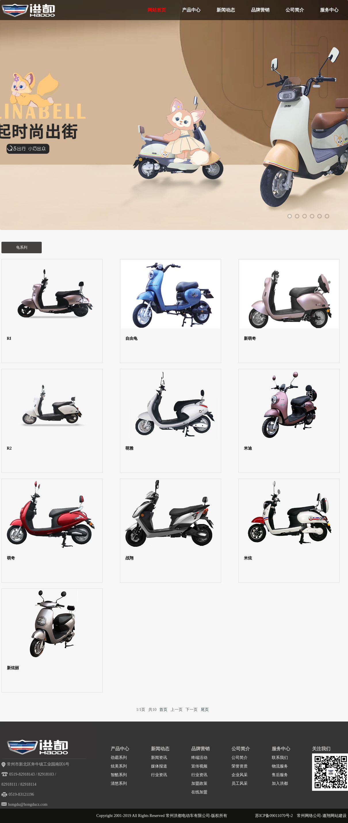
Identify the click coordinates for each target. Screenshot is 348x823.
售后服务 (280, 775)
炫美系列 (119, 766)
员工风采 (240, 783)
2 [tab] (297, 216)
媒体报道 (159, 766)
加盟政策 (199, 783)
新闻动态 (226, 9)
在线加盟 (199, 792)
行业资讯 (159, 775)
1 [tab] (289, 216)
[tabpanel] (174, 136)
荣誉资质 (240, 766)
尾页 (205, 709)
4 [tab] (312, 216)
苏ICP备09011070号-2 (274, 816)
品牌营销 (260, 9)
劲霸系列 (119, 757)
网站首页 (157, 9)
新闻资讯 (159, 757)
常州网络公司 (309, 816)
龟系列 (21, 247)
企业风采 (240, 775)
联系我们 (280, 757)
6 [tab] (327, 216)
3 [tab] (304, 216)
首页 (163, 709)
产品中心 (191, 9)
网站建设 (338, 816)
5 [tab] (319, 216)
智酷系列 (119, 775)
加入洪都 (280, 783)
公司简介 (295, 9)
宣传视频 (199, 766)
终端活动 (199, 757)
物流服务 (280, 766)
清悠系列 (119, 783)
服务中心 (329, 9)
